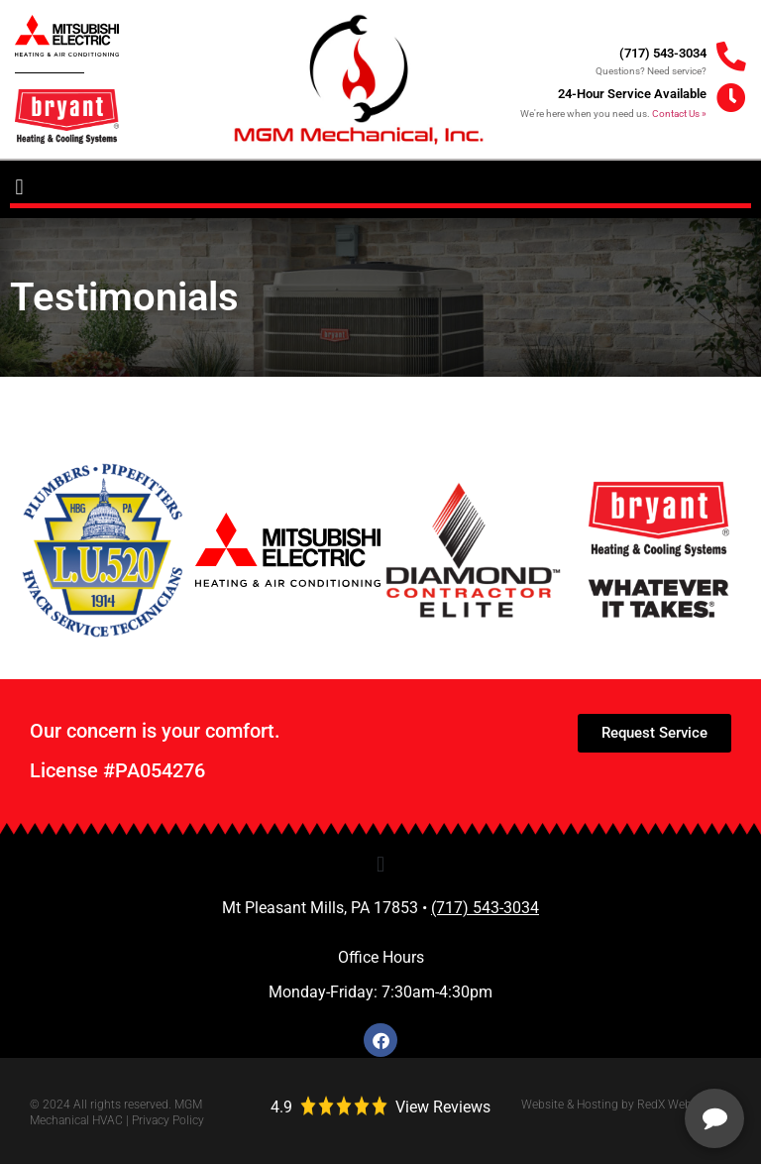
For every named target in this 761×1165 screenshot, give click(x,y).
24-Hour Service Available (632, 93)
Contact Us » (679, 113)
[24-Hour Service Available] (731, 99)
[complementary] (617, 1056)
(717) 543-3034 (663, 53)
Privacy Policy (168, 1121)
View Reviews (442, 1108)
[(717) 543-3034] (731, 57)
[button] (19, 188)
